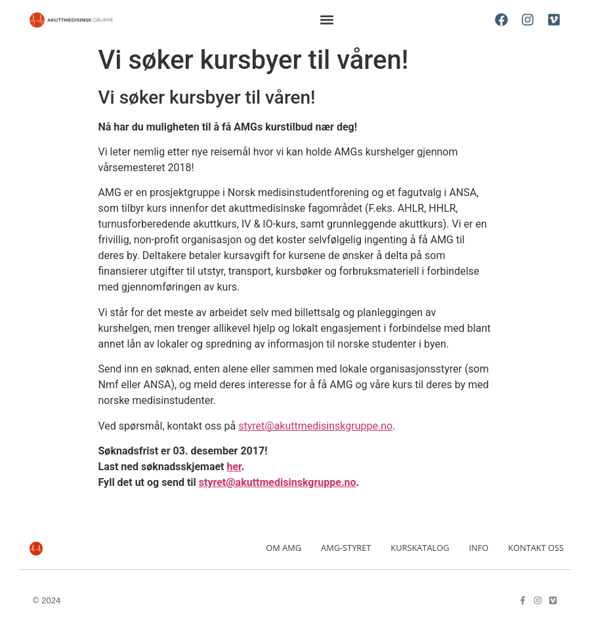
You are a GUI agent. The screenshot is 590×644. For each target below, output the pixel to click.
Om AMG (283, 547)
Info (478, 547)
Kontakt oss (536, 547)
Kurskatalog (419, 547)
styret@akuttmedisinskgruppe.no (315, 426)
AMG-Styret (346, 547)
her (234, 466)
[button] (327, 20)
